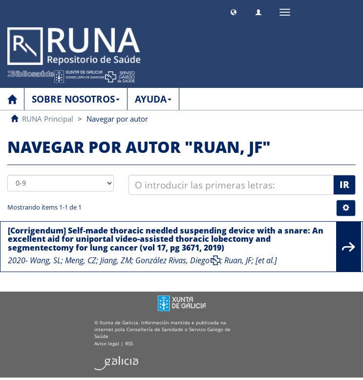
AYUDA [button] (153, 99)
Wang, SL (45, 260)
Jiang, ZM (115, 260)
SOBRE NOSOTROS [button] (76, 99)
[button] (233, 11)
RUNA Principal (47, 119)
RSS (129, 343)
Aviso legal (106, 343)
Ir (344, 184)
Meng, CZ (80, 260)
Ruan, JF (238, 260)
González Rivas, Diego (172, 260)
